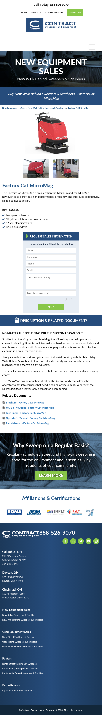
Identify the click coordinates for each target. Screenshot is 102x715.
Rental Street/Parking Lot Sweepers (19, 663)
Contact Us (75, 12)
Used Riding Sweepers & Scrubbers (19, 641)
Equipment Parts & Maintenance (18, 690)
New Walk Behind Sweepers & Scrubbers (46, 108)
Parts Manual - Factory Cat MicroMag (27, 423)
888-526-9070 (59, 5)
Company (32, 256)
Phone (30, 263)
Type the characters (38, 292)
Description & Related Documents (51, 320)
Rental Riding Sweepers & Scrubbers (20, 668)
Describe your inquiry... (39, 277)
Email (30, 270)
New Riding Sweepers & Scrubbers (19, 615)
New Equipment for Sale (13, 108)
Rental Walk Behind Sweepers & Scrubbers (23, 673)
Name (30, 250)
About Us (36, 12)
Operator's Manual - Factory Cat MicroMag (30, 418)
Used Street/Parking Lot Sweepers (19, 637)
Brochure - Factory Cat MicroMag (25, 402)
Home (24, 12)
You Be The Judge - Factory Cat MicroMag (30, 407)
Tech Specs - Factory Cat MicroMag (26, 412)
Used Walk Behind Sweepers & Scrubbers (22, 646)
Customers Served (54, 12)
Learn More (51, 475)
